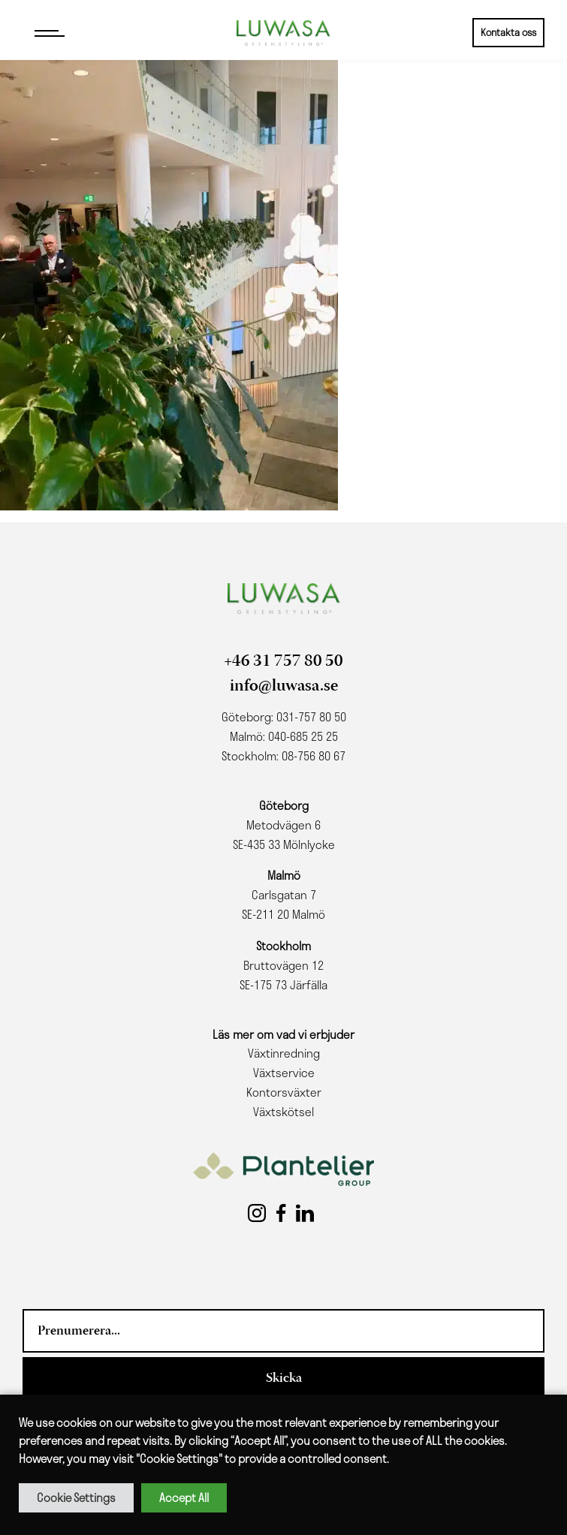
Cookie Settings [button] (76, 1497)
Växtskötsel (283, 1112)
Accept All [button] (184, 1497)
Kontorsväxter (283, 1092)
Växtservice (284, 1073)
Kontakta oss (508, 32)
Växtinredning (284, 1053)
